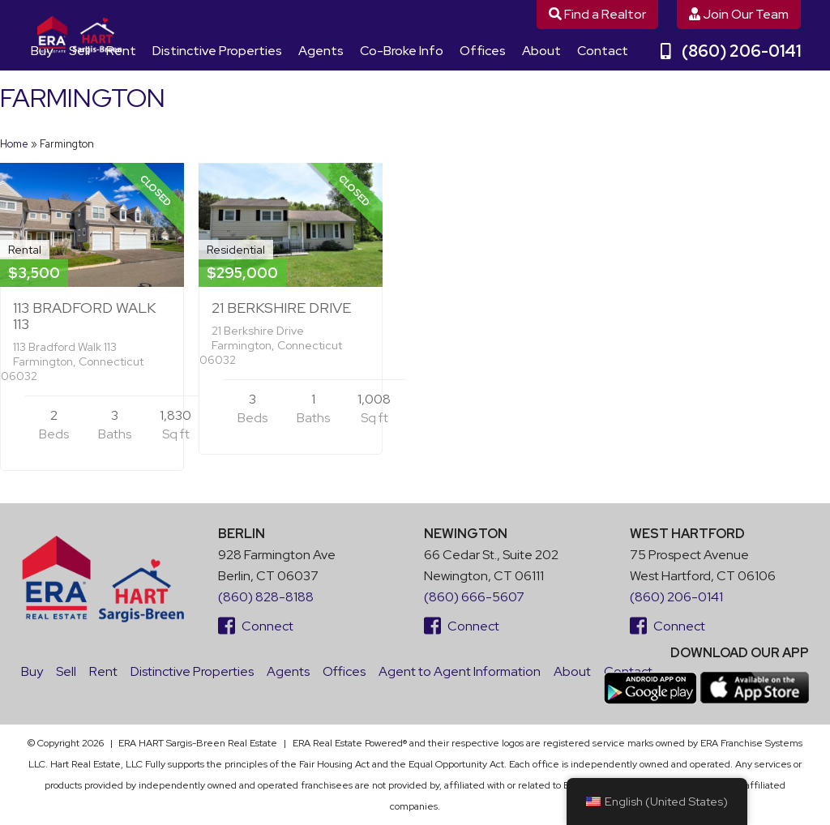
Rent (121, 50)
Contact (602, 50)
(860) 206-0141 (731, 51)
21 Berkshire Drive (281, 307)
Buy (42, 50)
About (541, 50)
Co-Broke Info (401, 50)
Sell (79, 50)
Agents (321, 50)
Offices (483, 50)
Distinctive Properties (217, 50)
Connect (255, 626)
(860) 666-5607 (474, 596)
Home (14, 144)
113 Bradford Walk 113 (84, 315)
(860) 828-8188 (266, 596)
